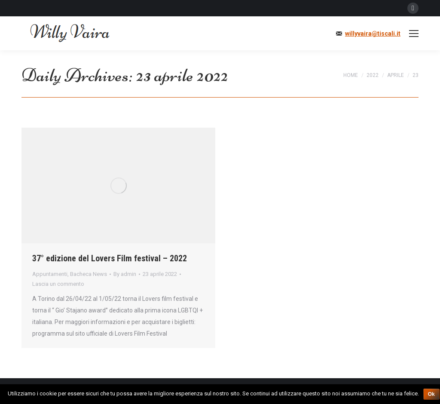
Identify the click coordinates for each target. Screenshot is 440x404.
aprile (395, 75)
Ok (431, 394)
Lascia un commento (58, 284)
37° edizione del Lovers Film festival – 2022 (109, 258)
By (124, 274)
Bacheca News (88, 274)
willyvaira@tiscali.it (372, 33)
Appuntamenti (49, 274)
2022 (373, 75)
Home (350, 75)
